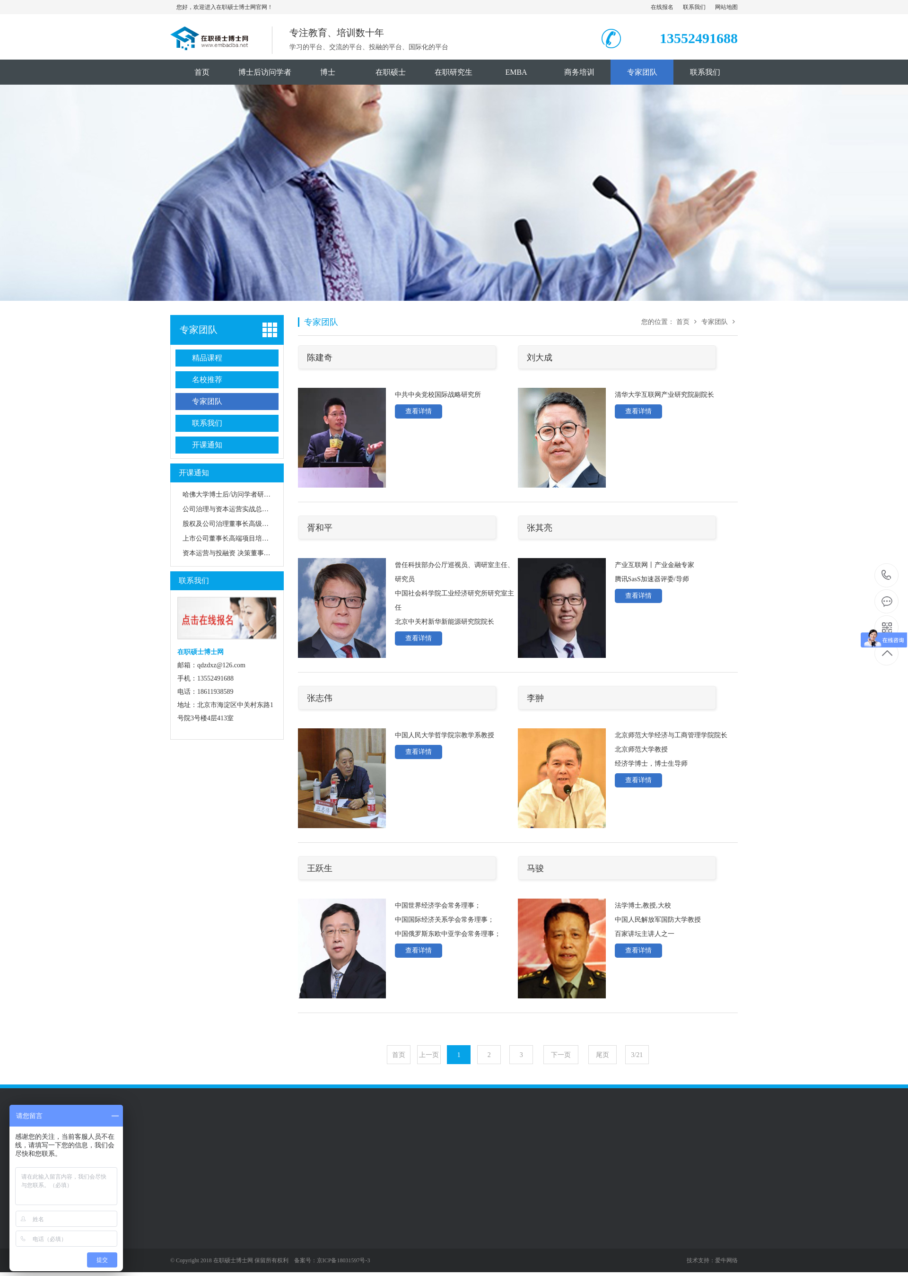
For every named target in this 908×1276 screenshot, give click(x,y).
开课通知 (207, 445)
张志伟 (319, 698)
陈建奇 (319, 357)
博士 (327, 72)
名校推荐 (207, 380)
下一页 (561, 1054)
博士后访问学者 (264, 72)
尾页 (602, 1054)
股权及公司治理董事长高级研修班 (232, 523)
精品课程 (207, 358)
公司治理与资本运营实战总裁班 (229, 509)
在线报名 (662, 7)
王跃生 (319, 868)
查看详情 (418, 411)
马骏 (535, 868)
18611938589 (886, 575)
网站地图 (726, 7)
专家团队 (642, 72)
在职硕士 (390, 72)
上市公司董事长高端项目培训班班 (232, 538)
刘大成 (539, 357)
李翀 (535, 698)
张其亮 (539, 528)
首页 (202, 72)
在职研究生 (453, 72)
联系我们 (694, 7)
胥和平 (319, 528)
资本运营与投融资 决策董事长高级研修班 (243, 553)
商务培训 (579, 72)
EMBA (516, 72)
